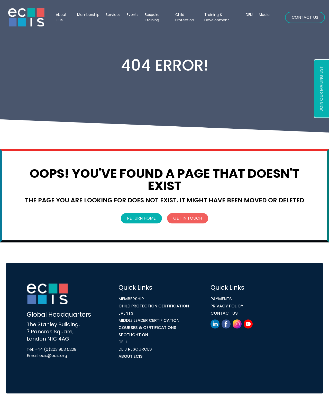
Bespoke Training (152, 17)
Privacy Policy (227, 306)
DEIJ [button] (249, 14)
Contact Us (305, 17)
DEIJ (122, 342)
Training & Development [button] (216, 17)
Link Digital (118, 405)
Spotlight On (133, 335)
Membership (131, 299)
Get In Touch (187, 218)
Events (133, 14)
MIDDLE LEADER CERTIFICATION (148, 320)
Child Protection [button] (184, 17)
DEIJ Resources (135, 349)
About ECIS (61, 17)
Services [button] (113, 14)
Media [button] (264, 14)
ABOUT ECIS (130, 356)
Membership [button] (88, 14)
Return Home (141, 218)
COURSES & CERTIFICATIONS (147, 328)
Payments (221, 299)
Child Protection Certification (153, 306)
